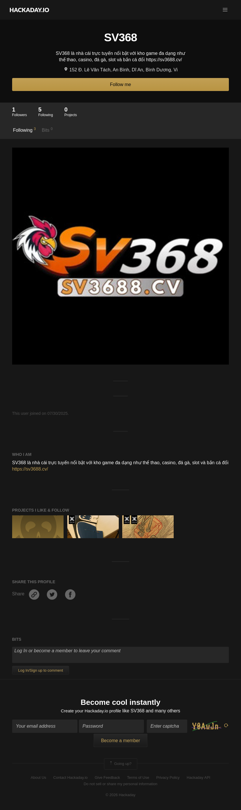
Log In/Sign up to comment (40, 670)
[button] (225, 10)
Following (24, 130)
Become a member (120, 741)
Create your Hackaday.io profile (91, 711)
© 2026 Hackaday (120, 796)
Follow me (120, 84)
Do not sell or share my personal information (120, 784)
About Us (38, 778)
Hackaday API (198, 778)
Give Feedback (107, 778)
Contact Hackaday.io (70, 778)
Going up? (120, 764)
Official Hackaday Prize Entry (72, 519)
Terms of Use (138, 778)
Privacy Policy (168, 778)
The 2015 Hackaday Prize (127, 519)
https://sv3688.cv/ (30, 469)
